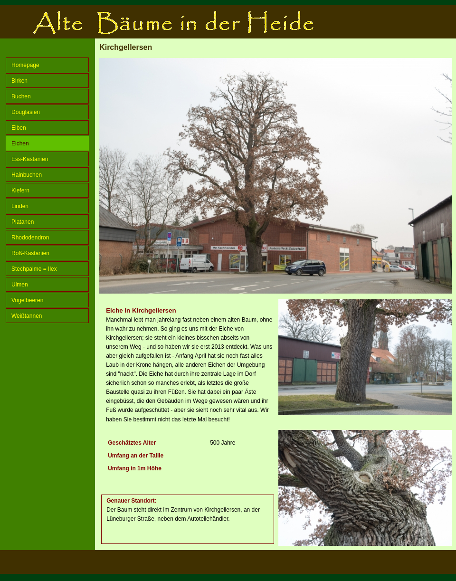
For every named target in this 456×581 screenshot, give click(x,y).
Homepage (25, 65)
